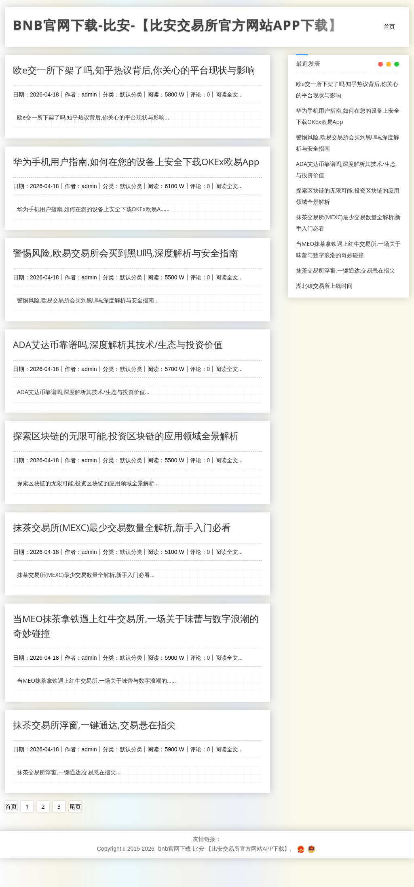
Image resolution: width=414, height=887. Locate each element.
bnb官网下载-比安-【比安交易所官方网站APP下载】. (224, 877)
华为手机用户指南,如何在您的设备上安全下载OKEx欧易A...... (93, 239)
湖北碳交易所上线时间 (324, 285)
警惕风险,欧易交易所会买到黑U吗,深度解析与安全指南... (88, 330)
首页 (389, 26)
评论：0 (200, 109)
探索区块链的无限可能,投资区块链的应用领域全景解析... (88, 512)
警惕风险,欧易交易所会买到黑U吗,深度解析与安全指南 (130, 282)
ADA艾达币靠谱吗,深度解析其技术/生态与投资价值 (122, 373)
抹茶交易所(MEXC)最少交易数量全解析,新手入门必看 (127, 556)
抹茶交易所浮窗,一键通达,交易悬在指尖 (98, 753)
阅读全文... (229, 109)
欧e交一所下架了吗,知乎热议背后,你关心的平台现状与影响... (93, 132)
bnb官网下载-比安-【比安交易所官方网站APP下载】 (177, 27)
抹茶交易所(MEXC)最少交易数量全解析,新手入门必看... (85, 604)
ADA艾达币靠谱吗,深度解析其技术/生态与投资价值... (83, 421)
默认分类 (131, 109)
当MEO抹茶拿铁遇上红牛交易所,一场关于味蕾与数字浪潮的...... (96, 710)
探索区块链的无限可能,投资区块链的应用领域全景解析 (130, 465)
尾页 (75, 835)
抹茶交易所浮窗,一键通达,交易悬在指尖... (68, 801)
